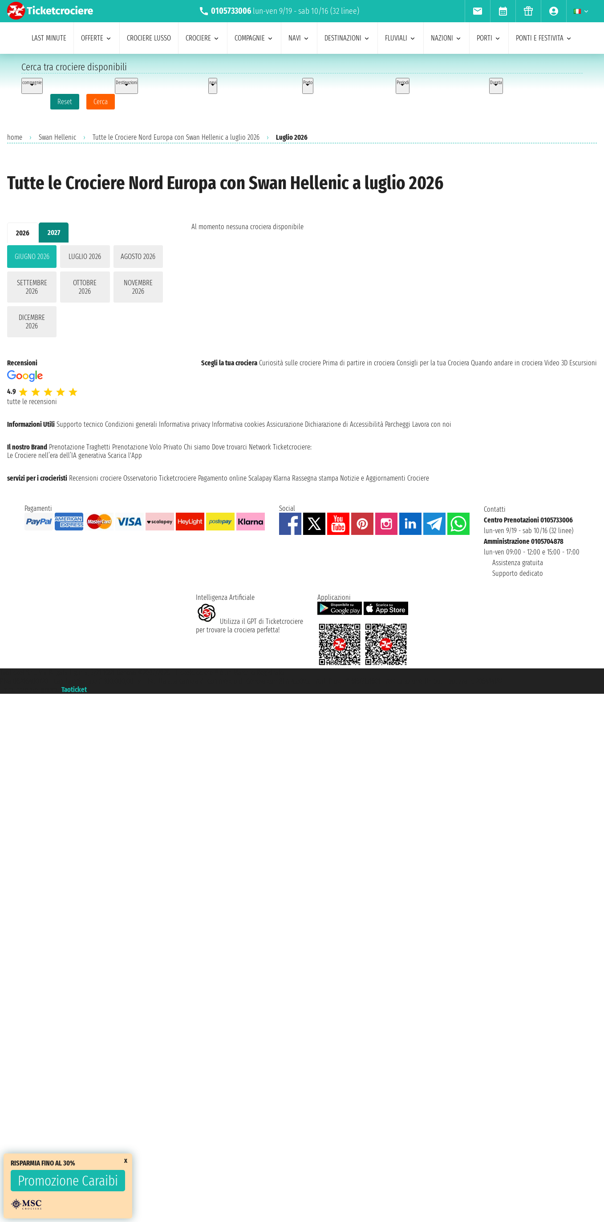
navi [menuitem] (299, 38)
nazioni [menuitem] (446, 38)
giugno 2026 (32, 256)
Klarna (281, 478)
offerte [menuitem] (96, 38)
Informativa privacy (184, 424)
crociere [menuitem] (203, 38)
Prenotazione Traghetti (79, 447)
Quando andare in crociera (507, 363)
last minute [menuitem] (49, 38)
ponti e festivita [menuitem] (544, 38)
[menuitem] (477, 11)
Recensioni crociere (95, 478)
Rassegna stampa (315, 478)
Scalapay (260, 478)
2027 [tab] (54, 232)
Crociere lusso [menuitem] (149, 38)
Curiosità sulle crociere (290, 363)
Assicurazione (285, 424)
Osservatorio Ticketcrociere (159, 478)
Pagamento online (222, 478)
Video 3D (556, 363)
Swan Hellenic (57, 137)
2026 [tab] (22, 233)
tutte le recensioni (32, 401)
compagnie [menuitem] (254, 38)
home (14, 137)
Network (260, 447)
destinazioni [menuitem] (347, 38)
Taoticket (74, 689)
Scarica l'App (125, 455)
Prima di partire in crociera (359, 363)
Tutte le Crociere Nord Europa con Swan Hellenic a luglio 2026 (176, 137)
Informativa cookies (238, 424)
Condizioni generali (131, 424)
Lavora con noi (431, 424)
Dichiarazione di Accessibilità (344, 424)
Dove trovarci (229, 447)
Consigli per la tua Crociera (433, 363)
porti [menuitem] (489, 38)
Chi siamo (197, 447)
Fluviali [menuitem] (400, 38)
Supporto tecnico (80, 424)
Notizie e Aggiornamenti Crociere (384, 478)
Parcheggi (397, 424)
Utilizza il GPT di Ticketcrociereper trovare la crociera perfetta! (249, 625)
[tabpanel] (85, 293)
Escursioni (583, 363)
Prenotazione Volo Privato (147, 447)
